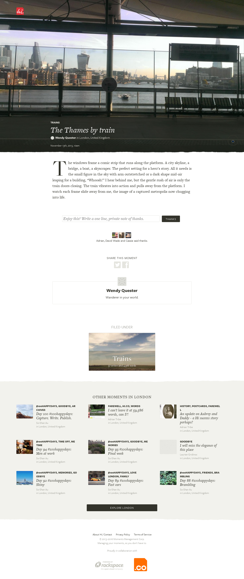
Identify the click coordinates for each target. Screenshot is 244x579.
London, (94, 137)
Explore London (122, 508)
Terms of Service (143, 534)
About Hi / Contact (102, 534)
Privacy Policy (123, 534)
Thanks (171, 219)
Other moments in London (122, 397)
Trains (55, 122)
